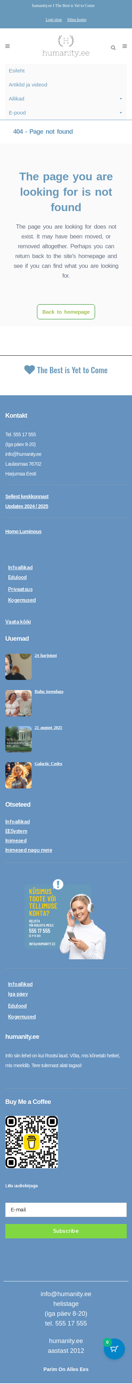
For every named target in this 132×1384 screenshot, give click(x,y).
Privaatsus (20, 590)
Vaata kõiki (18, 622)
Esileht (17, 71)
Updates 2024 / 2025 (26, 507)
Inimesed (15, 841)
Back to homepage (66, 312)
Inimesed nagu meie (28, 851)
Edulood (17, 578)
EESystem (16, 832)
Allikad (66, 99)
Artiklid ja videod (28, 85)
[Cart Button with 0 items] (114, 1348)
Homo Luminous (23, 532)
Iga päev (17, 995)
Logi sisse (54, 19)
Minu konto (76, 19)
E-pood (66, 113)
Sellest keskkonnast (26, 497)
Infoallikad (20, 568)
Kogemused (22, 601)
